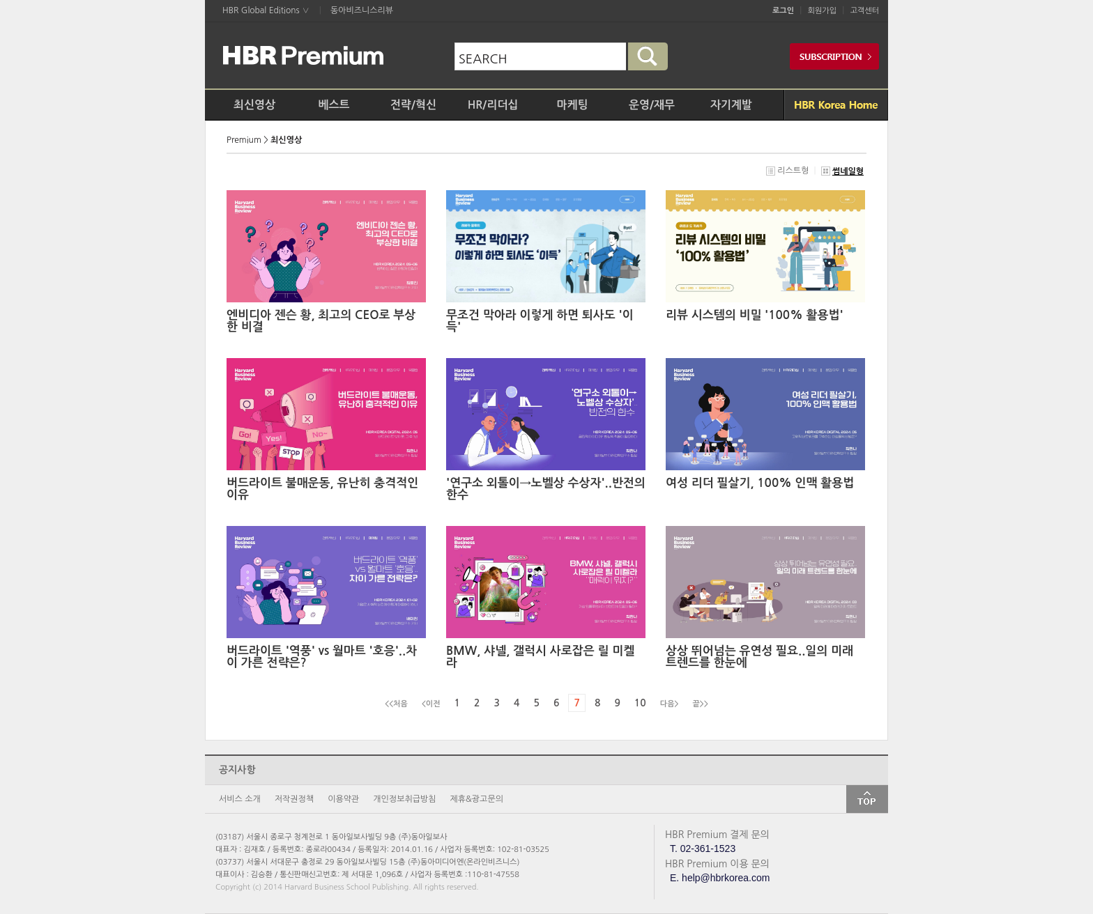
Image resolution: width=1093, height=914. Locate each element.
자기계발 (731, 105)
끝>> (700, 704)
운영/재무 (652, 105)
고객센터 (864, 11)
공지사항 (237, 770)
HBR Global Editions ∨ (265, 10)
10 (640, 703)
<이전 (431, 704)
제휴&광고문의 (476, 799)
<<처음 (396, 704)
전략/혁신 (413, 105)
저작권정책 (294, 799)
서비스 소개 (240, 799)
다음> (669, 704)
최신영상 (254, 105)
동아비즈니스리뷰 (361, 10)
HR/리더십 (493, 105)
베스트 (333, 105)
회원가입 (822, 11)
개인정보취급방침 (404, 799)
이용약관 (343, 799)
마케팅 (572, 105)
